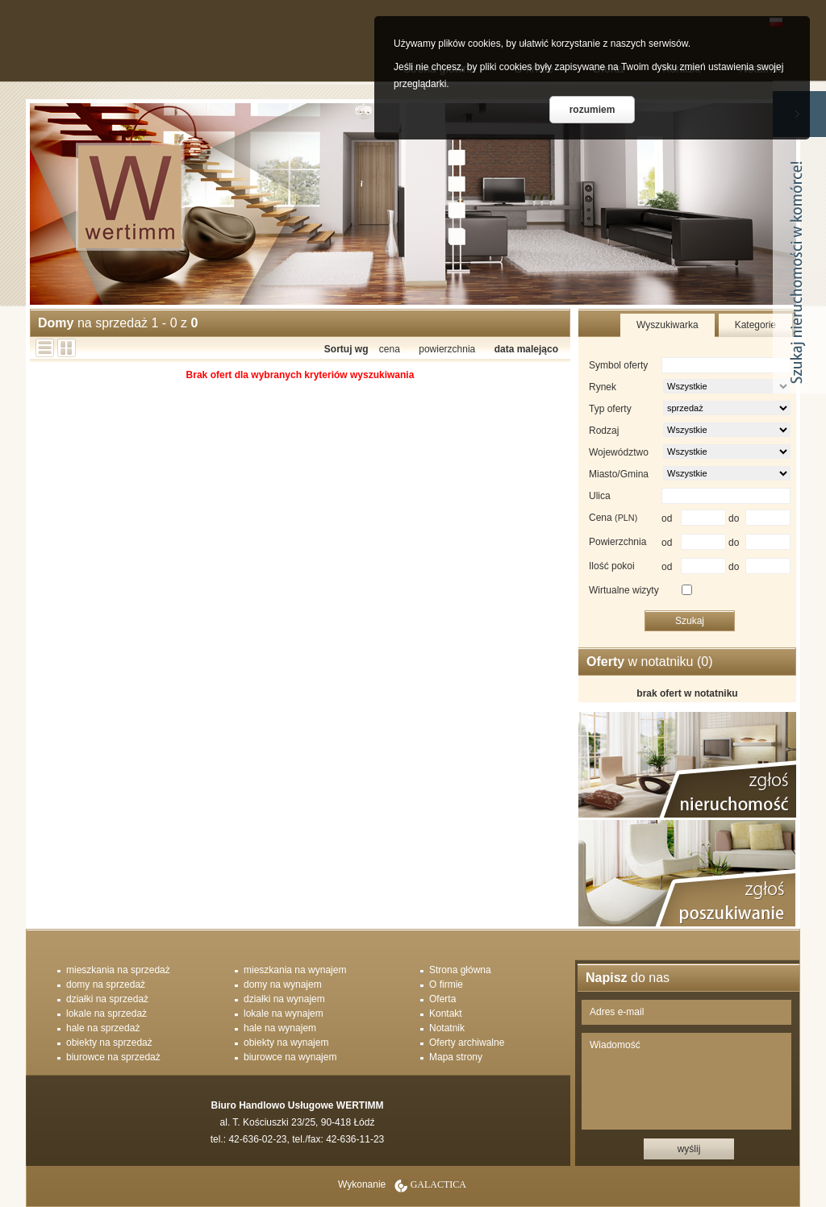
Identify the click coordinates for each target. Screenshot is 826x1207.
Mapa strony (455, 1057)
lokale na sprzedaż (106, 1013)
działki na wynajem (284, 999)
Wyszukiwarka (667, 325)
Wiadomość (686, 1081)
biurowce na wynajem (290, 1057)
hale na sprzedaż (103, 1028)
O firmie (446, 984)
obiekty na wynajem (286, 1042)
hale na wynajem (280, 1028)
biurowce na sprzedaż (113, 1057)
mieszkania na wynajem (295, 970)
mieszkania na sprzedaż (118, 970)
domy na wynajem (283, 984)
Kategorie (755, 325)
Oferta (442, 999)
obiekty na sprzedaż (109, 1042)
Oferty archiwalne (466, 1042)
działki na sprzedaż (107, 999)
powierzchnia (447, 349)
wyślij (689, 1149)
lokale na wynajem (283, 1013)
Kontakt (445, 1013)
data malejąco (526, 349)
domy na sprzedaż (105, 984)
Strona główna (460, 970)
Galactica (438, 1184)
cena (389, 349)
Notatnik (447, 1028)
